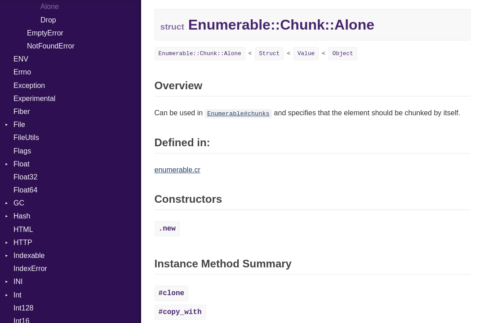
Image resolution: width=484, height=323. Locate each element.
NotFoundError (51, 46)
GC (18, 203)
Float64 (25, 190)
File (19, 124)
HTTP (22, 242)
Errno (22, 72)
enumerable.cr (177, 170)
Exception (29, 85)
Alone (49, 6)
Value (306, 53)
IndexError (30, 268)
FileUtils (26, 137)
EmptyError (45, 33)
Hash (21, 216)
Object (343, 53)
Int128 (23, 308)
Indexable (28, 255)
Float (21, 164)
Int (17, 295)
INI (17, 281)
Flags (22, 151)
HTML (23, 229)
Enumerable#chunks (238, 113)
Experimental (34, 98)
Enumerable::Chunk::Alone (200, 53)
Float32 (25, 177)
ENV (20, 59)
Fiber (21, 111)
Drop (48, 20)
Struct (269, 53)
